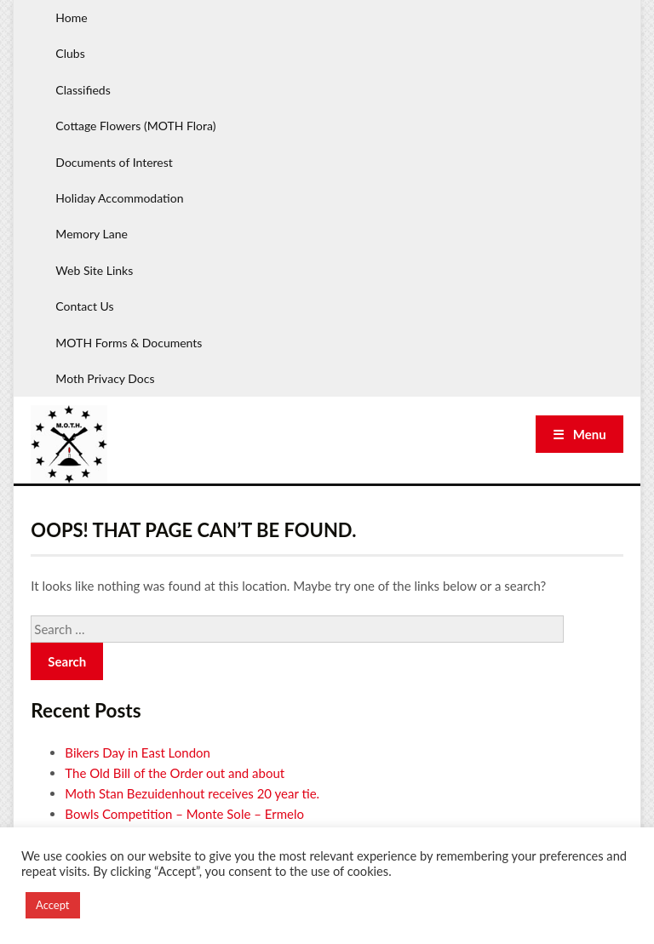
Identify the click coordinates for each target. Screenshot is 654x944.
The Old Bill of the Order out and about (174, 773)
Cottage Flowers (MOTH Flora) (135, 125)
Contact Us (84, 306)
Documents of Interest (113, 162)
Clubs (69, 53)
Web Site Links (94, 270)
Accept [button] (53, 905)
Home (71, 17)
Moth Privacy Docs (104, 378)
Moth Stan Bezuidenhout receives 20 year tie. (192, 793)
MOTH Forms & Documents (128, 342)
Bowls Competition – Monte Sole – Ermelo (184, 813)
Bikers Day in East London (137, 752)
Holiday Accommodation (119, 198)
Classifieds (82, 90)
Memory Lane (91, 233)
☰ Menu (579, 434)
